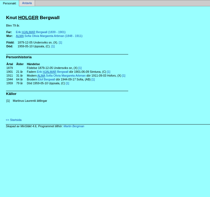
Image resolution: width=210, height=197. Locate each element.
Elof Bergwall (46, 79)
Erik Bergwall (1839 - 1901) (41, 32)
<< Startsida (13, 119)
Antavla (27, 3)
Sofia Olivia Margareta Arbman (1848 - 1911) (49, 35)
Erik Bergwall (52, 71)
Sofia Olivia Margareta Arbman (61, 75)
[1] (60, 42)
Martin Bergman (73, 126)
